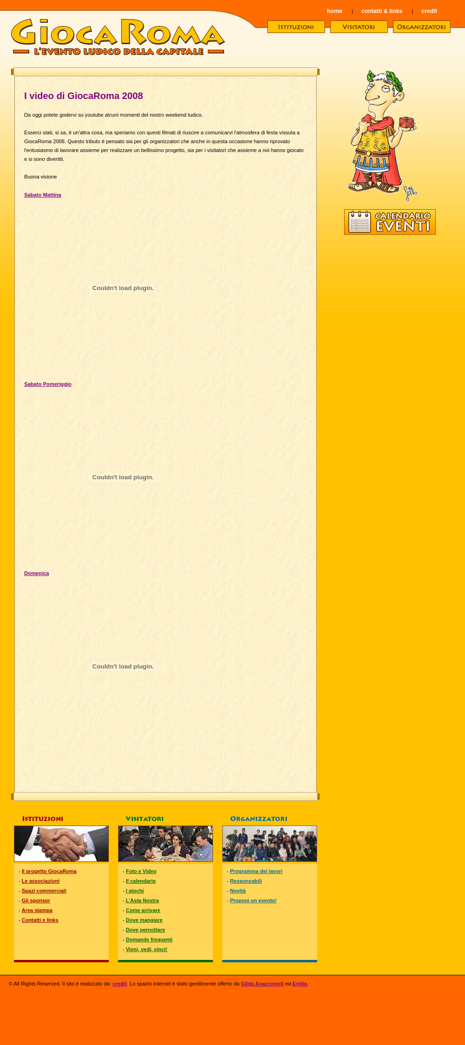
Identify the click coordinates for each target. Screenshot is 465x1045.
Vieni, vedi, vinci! (146, 949)
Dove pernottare (145, 930)
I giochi (135, 890)
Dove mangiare (144, 920)
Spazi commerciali (44, 890)
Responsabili (246, 881)
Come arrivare (143, 910)
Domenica (36, 573)
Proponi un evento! (253, 900)
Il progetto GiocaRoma (49, 871)
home (334, 11)
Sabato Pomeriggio (48, 384)
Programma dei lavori (256, 871)
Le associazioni (41, 881)
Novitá (238, 890)
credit (429, 11)
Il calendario (141, 881)
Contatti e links (40, 920)
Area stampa (37, 910)
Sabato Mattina (42, 195)
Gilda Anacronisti (262, 983)
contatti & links (381, 11)
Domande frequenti (149, 939)
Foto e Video (141, 871)
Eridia (299, 983)
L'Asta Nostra (142, 900)
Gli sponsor (36, 900)
